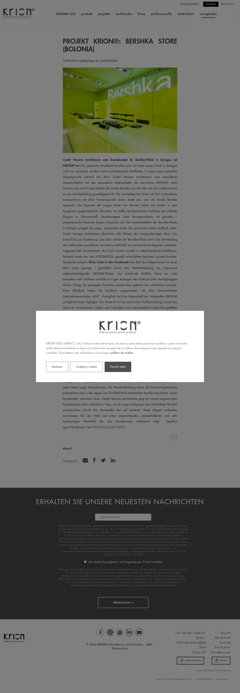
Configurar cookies (86, 367)
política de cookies (122, 353)
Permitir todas (118, 367)
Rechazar (57, 367)
